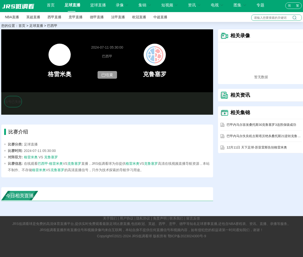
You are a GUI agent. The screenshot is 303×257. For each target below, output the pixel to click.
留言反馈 (193, 218)
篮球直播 (98, 5)
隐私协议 (143, 218)
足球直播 (72, 5)
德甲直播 (97, 17)
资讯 (194, 5)
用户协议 (127, 218)
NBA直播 (12, 17)
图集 (240, 5)
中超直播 (160, 17)
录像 (122, 5)
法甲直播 (118, 17)
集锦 (144, 5)
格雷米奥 (31, 157)
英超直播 (33, 17)
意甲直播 (76, 17)
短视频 (169, 5)
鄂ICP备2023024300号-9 (187, 236)
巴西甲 (52, 26)
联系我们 (176, 218)
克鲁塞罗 (51, 157)
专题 (260, 5)
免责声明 (160, 218)
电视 (217, 5)
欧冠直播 (139, 17)
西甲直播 (54, 17)
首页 (51, 5)
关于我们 (110, 218)
